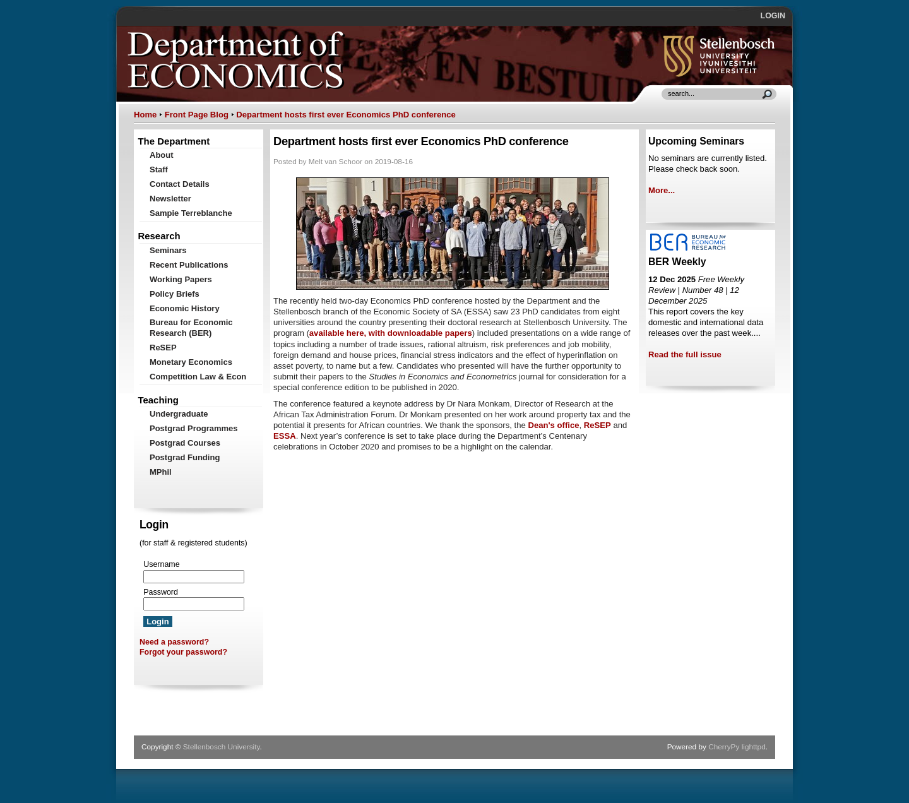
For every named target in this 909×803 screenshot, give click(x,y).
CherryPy (723, 746)
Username (161, 564)
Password (160, 592)
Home (145, 114)
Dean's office (553, 425)
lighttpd (754, 746)
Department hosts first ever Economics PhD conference (346, 114)
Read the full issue (685, 354)
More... (661, 190)
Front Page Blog (197, 114)
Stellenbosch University (221, 746)
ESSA (284, 436)
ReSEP (597, 425)
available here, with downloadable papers (390, 333)
